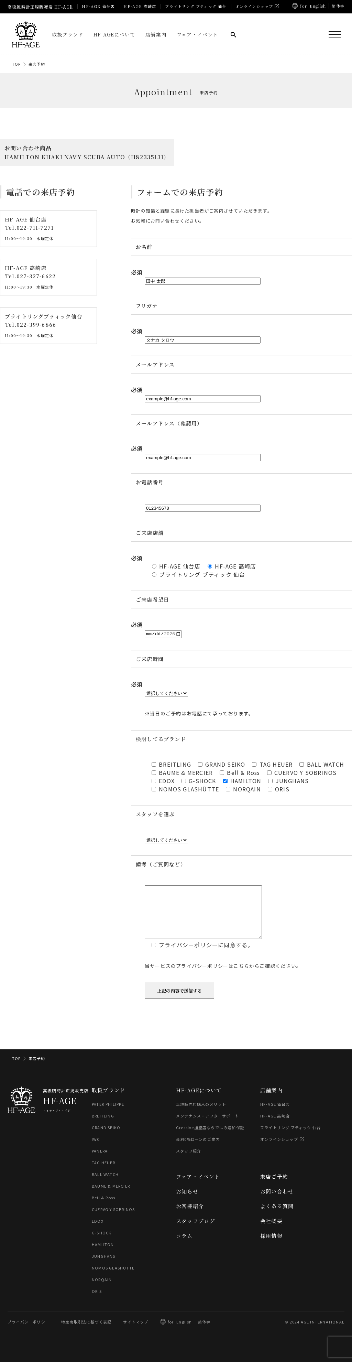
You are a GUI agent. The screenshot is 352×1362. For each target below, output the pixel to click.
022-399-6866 (36, 324)
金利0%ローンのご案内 (198, 1149)
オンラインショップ (254, 6)
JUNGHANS (104, 1266)
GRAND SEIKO (106, 1138)
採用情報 (271, 1246)
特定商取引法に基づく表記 (86, 1332)
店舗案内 (155, 34)
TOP (16, 64)
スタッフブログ (195, 1231)
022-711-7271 (35, 227)
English (318, 6)
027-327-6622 (36, 276)
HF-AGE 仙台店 (98, 6)
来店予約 (37, 64)
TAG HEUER (103, 1173)
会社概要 (271, 1231)
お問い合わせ (277, 1201)
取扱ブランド (67, 34)
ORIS (97, 1301)
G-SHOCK (101, 1243)
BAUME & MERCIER (111, 1196)
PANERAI (100, 1161)
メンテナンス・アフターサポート (207, 1126)
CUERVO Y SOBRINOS (113, 1219)
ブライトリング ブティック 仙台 (195, 6)
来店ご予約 (274, 1186)
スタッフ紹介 (188, 1161)
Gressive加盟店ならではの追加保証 (210, 1138)
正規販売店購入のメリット (201, 1114)
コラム (184, 1246)
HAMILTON (103, 1254)
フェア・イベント (197, 34)
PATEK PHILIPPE (108, 1114)
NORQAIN (102, 1290)
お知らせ (187, 1201)
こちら (241, 976)
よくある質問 (277, 1216)
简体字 (204, 1332)
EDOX (97, 1231)
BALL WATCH (105, 1184)
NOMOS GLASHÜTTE (113, 1278)
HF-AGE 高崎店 (139, 6)
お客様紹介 (190, 1216)
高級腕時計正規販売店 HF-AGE (40, 7)
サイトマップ (135, 1332)
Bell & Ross (103, 1208)
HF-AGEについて (114, 34)
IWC (96, 1149)
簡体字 (338, 6)
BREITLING (103, 1126)
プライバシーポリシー (29, 1332)
